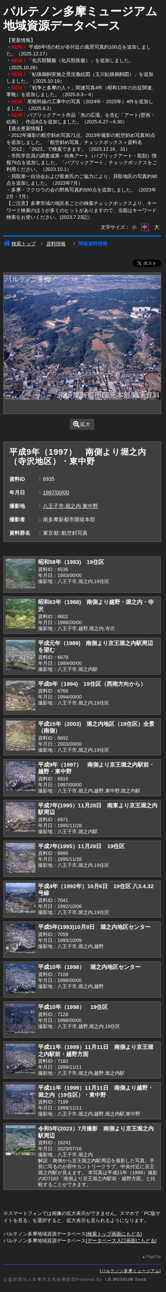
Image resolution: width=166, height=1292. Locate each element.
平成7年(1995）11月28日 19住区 (81, 846)
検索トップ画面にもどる (114, 1234)
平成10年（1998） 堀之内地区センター (89, 967)
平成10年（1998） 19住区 (73, 1007)
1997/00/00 (56, 492)
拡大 (82, 424)
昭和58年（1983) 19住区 (71, 562)
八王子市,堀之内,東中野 (70, 506)
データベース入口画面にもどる (121, 1240)
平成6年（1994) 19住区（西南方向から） (92, 684)
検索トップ (19, 243)
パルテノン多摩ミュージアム (130, 1270)
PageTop (153, 1257)
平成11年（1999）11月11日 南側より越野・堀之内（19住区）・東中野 (95, 1091)
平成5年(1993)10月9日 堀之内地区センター (94, 927)
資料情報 (56, 243)
